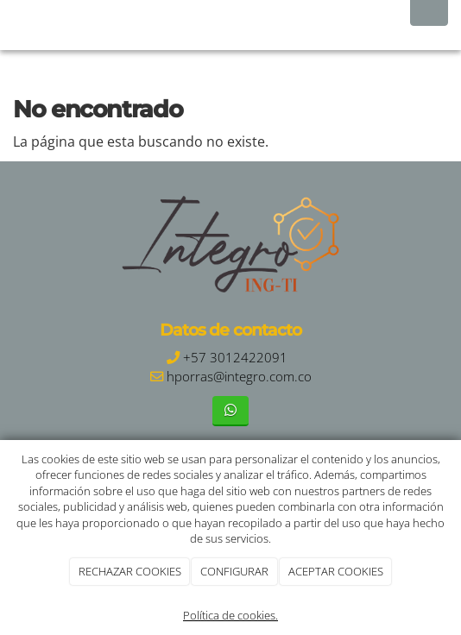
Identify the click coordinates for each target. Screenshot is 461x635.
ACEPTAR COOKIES (335, 571)
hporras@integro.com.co (239, 377)
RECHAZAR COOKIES (130, 571)
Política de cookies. (230, 615)
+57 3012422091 (235, 358)
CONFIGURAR (234, 571)
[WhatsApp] (230, 411)
